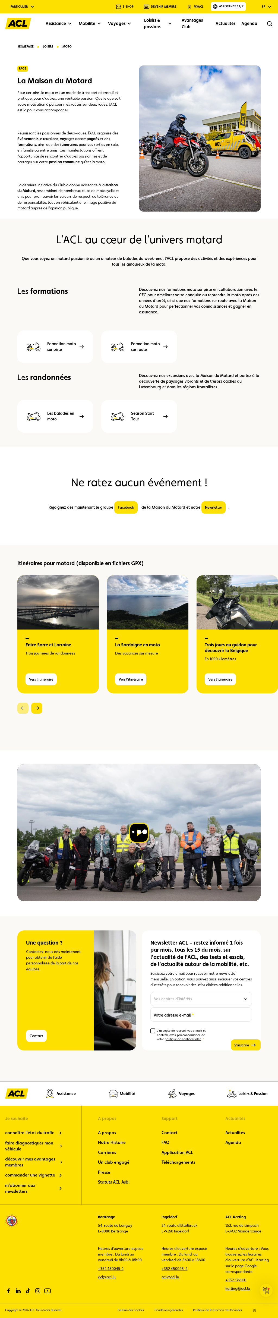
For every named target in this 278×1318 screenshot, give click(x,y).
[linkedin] (18, 1291)
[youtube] (47, 1291)
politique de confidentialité (183, 1039)
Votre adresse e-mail (172, 1014)
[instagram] (37, 1291)
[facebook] (8, 1291)
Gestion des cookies (131, 1310)
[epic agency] (254, 1310)
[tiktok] (28, 1291)
